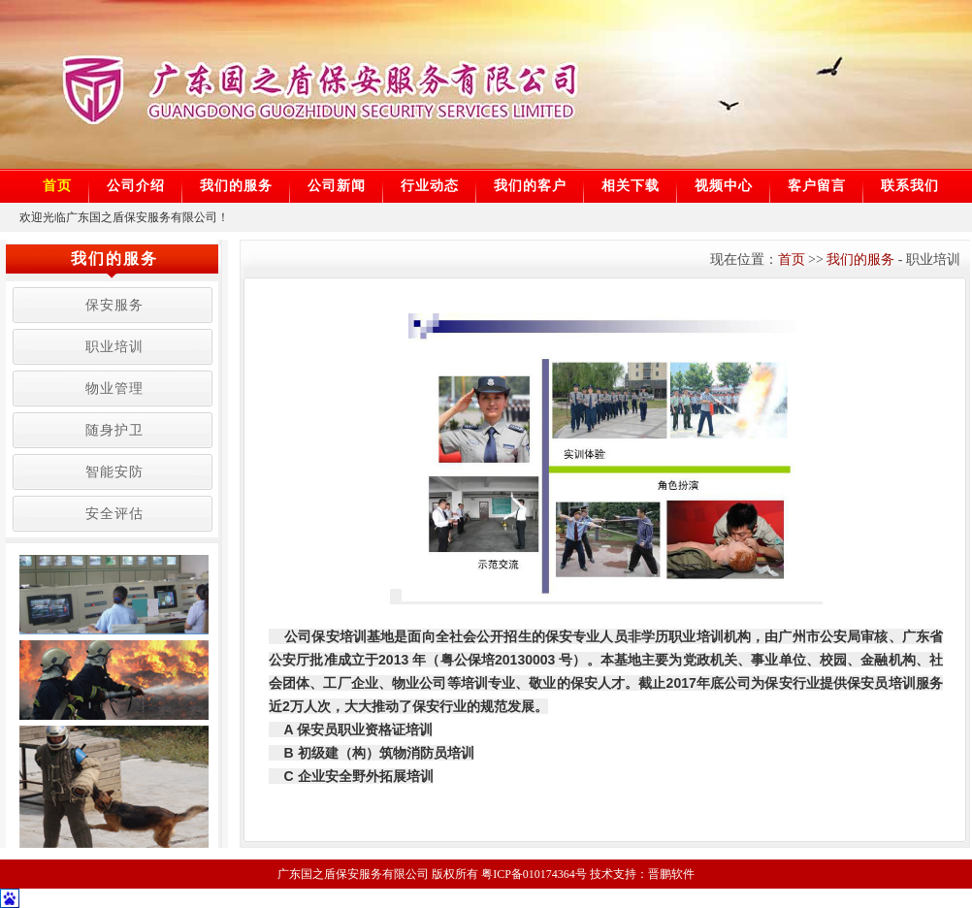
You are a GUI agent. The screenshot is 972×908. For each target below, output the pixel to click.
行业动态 (430, 185)
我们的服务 (236, 185)
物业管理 (114, 388)
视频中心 (724, 185)
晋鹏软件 (671, 874)
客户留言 (817, 185)
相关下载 (630, 185)
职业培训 (114, 347)
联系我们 (910, 185)
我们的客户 (530, 185)
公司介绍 (136, 185)
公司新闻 (337, 185)
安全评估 (114, 513)
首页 (57, 185)
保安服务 (114, 305)
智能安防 (114, 472)
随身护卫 (114, 430)
